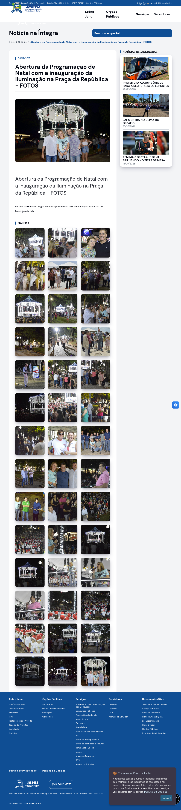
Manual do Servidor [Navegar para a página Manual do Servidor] (118, 716)
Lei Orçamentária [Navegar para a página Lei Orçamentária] (150, 720)
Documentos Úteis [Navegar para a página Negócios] (153, 699)
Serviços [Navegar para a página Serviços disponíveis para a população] (143, 14)
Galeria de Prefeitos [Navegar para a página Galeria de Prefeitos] (18, 725)
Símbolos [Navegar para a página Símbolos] (13, 712)
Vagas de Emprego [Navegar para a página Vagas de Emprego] (85, 756)
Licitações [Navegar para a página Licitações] (47, 712)
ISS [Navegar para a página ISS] (77, 735)
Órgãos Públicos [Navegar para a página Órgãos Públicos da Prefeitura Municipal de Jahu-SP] (52, 699)
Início (12, 42)
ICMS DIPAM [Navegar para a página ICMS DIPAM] (81, 727)
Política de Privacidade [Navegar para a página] (23, 770)
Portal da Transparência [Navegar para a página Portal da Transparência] (87, 739)
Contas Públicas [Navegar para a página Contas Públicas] (94, 3)
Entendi (166, 798)
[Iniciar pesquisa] (168, 33)
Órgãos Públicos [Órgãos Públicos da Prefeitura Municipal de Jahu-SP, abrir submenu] (112, 14)
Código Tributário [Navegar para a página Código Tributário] (150, 708)
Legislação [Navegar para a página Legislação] (14, 729)
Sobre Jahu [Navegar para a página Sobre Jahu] (89, 14)
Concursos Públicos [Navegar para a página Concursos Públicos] (85, 711)
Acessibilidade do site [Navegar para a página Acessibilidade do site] (161, 3)
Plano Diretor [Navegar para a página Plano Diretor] (148, 725)
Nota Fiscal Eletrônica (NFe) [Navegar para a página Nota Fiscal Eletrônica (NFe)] (89, 731)
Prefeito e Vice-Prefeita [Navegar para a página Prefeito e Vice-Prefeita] (20, 720)
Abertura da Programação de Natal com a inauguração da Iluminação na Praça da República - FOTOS (91, 42)
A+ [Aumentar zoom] (140, 3)
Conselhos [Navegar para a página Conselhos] (47, 716)
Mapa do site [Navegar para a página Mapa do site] (82, 719)
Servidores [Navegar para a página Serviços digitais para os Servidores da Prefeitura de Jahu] (115, 699)
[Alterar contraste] (148, 3)
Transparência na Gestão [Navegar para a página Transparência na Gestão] (154, 704)
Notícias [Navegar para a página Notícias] (13, 733)
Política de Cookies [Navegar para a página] (53, 770)
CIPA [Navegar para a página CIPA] (111, 712)
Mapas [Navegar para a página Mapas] (79, 752)
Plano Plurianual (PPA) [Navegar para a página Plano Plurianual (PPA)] (152, 716)
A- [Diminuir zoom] (144, 3)
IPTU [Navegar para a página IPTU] (78, 760)
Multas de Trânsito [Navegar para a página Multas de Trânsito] (85, 764)
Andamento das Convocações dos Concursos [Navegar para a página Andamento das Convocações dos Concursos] (90, 705)
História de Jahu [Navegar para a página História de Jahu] (17, 704)
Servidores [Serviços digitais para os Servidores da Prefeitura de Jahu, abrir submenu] (162, 14)
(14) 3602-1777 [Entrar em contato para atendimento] (62, 784)
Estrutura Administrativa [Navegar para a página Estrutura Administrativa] (154, 733)
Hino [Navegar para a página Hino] (11, 716)
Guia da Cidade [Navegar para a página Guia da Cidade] (16, 708)
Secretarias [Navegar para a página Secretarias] (48, 704)
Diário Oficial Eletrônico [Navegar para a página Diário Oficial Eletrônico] (53, 708)
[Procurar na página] (128, 33)
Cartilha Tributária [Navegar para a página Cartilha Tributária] (151, 712)
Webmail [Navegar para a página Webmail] (113, 708)
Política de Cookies (155, 791)
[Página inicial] (27, 784)
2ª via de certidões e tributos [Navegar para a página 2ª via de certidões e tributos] (90, 743)
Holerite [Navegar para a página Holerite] (112, 704)
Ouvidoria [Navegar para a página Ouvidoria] (80, 723)
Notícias (22, 42)
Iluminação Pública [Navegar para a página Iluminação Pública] (85, 747)
